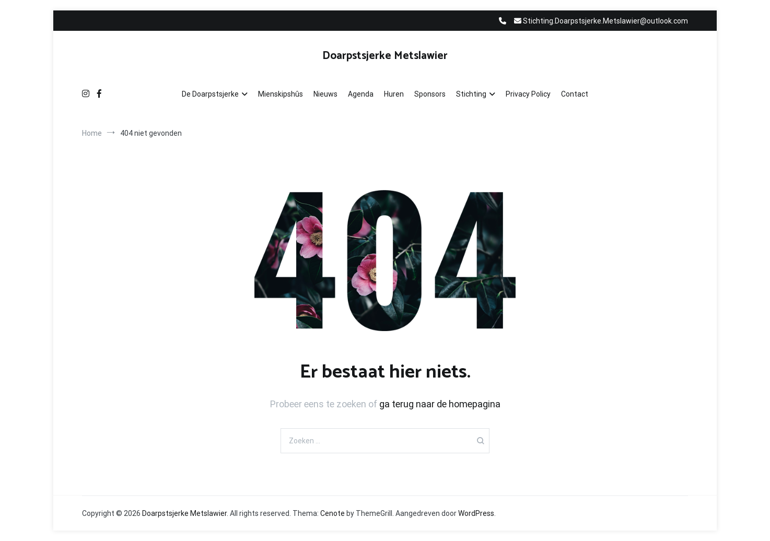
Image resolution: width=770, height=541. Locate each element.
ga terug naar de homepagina (439, 403)
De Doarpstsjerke (210, 94)
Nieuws (325, 94)
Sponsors (430, 94)
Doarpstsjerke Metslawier (385, 56)
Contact (574, 94)
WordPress (476, 513)
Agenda (361, 94)
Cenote (332, 513)
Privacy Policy (528, 94)
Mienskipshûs (280, 94)
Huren (394, 94)
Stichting (471, 94)
